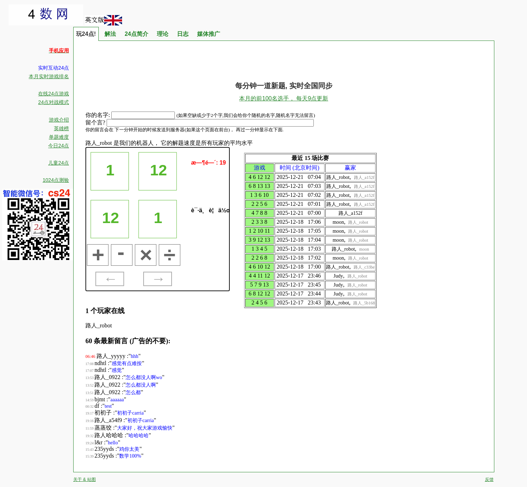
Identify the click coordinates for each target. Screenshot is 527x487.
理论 (162, 34)
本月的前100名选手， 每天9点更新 (283, 98)
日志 (182, 34)
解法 (110, 34)
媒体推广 (208, 34)
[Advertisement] (283, 57)
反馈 (489, 479)
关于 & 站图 (84, 479)
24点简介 (136, 34)
